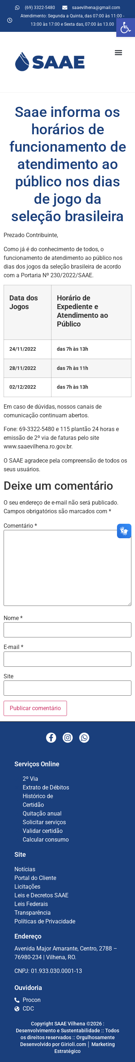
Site (8, 676)
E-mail (13, 647)
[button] (125, 27)
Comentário (20, 526)
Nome (13, 618)
